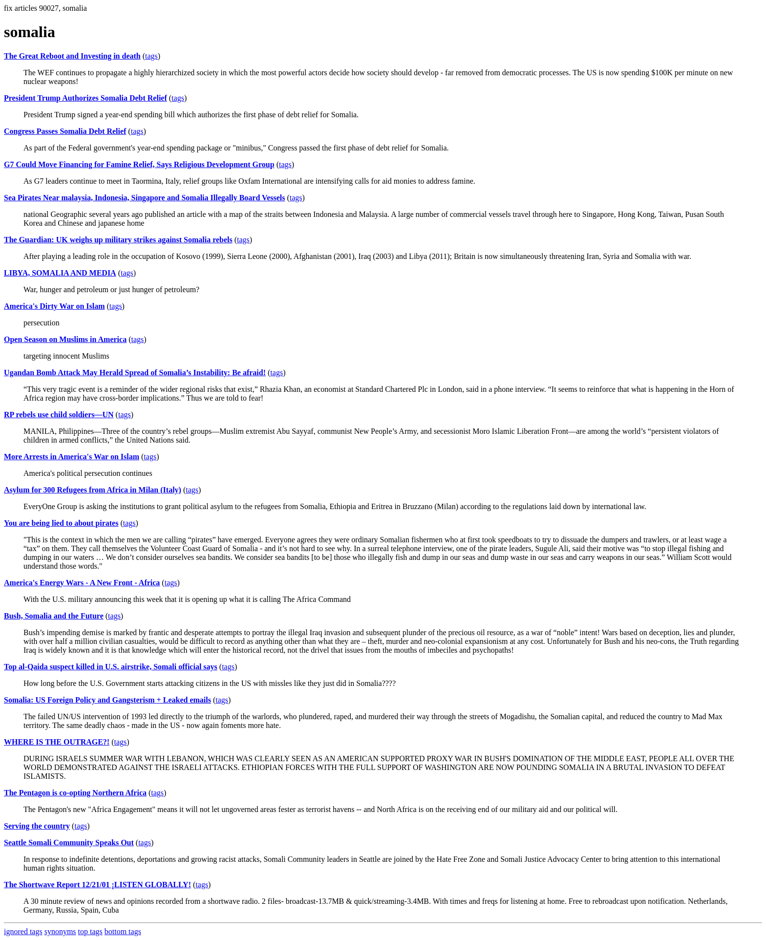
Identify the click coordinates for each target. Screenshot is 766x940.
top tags (90, 931)
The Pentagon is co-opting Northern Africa (75, 793)
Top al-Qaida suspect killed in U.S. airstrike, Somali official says (110, 666)
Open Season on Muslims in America (65, 339)
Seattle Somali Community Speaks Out (69, 842)
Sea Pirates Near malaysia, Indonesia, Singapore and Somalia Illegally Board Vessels (144, 197)
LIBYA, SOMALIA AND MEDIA (60, 273)
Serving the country (37, 826)
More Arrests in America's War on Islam (71, 456)
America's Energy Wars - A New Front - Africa (82, 582)
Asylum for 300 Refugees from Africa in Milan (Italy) (92, 490)
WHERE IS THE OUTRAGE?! (56, 742)
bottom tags (123, 931)
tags (151, 56)
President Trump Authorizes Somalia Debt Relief (85, 98)
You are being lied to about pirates (61, 523)
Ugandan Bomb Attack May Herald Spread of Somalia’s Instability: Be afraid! (135, 372)
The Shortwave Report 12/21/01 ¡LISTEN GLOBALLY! (97, 884)
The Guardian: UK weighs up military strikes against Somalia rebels (118, 239)
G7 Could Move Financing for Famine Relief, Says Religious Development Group (139, 164)
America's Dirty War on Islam (54, 306)
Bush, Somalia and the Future (54, 616)
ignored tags (23, 931)
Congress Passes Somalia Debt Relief (65, 131)
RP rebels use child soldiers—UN (59, 414)
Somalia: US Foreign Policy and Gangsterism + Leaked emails (107, 700)
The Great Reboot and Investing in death (72, 56)
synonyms (60, 931)
